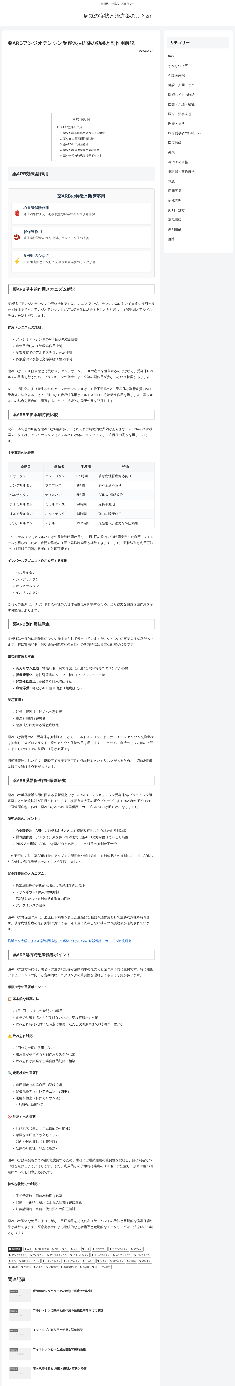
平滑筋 (26, 1269)
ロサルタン (117, 1263)
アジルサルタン (119, 1251)
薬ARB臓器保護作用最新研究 (81, 151)
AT (65, 1251)
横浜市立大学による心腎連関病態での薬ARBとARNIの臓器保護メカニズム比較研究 (69, 943)
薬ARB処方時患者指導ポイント (82, 157)
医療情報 (15, 1251)
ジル (12, 1263)
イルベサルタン (79, 1257)
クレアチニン (142, 1257)
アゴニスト (99, 1251)
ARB (55, 1251)
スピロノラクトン (29, 1263)
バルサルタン (72, 1263)
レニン (102, 1263)
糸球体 (84, 1269)
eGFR (75, 1251)
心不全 (38, 1269)
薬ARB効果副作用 (70, 127)
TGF (86, 1251)
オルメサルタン (101, 1257)
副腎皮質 (145, 1263)
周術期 (13, 1269)
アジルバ (136, 1251)
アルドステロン (18, 1257)
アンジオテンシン (57, 1257)
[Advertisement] (81, 81)
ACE (28, 1251)
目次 (76, 119)
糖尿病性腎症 (69, 1269)
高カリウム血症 (101, 1269)
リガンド (88, 1263)
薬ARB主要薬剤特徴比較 (78, 139)
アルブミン (37, 1257)
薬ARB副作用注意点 (75, 145)
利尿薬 (131, 1263)
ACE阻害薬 (42, 1251)
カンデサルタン (122, 1257)
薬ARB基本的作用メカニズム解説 (84, 133)
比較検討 (52, 1269)
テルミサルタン (52, 1263)
